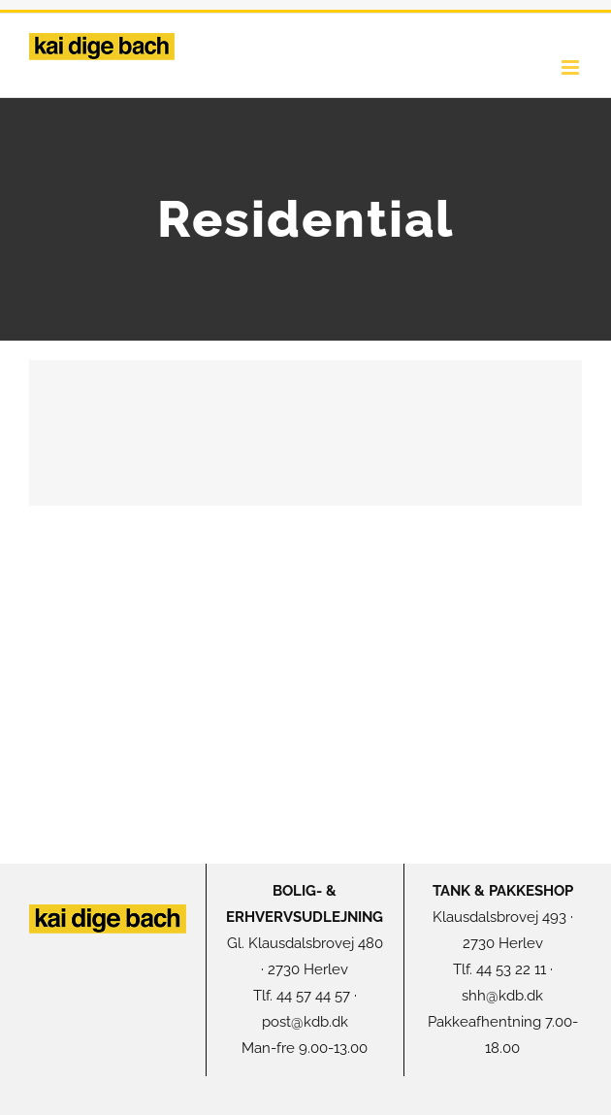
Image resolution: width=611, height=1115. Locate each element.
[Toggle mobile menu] (572, 67)
